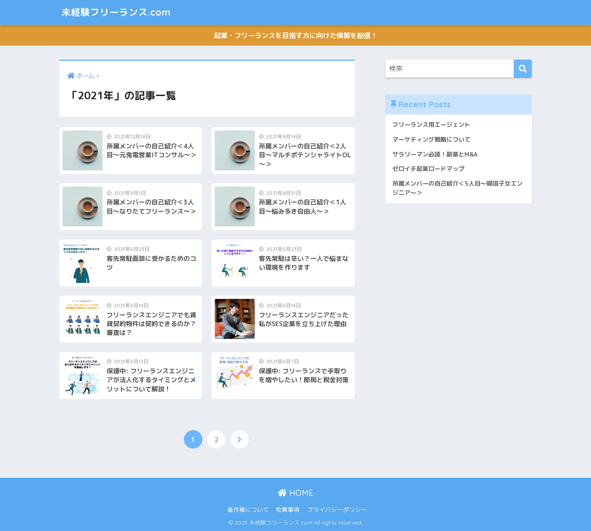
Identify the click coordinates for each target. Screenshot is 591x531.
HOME (295, 493)
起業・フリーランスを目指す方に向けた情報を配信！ (295, 35)
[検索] (523, 69)
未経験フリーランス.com (116, 12)
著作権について (248, 509)
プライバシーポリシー (337, 509)
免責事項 (288, 509)
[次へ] (239, 439)
